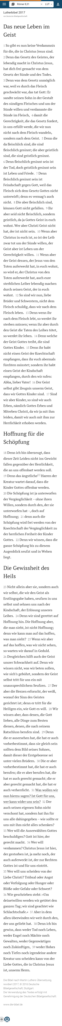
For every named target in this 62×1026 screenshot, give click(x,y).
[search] (28, 4)
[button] (4, 4)
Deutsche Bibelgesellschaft (16, 16)
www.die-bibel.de (13, 1004)
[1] (38, 475)
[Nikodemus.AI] (7, 1019)
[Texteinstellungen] (58, 4)
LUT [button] (49, 4)
